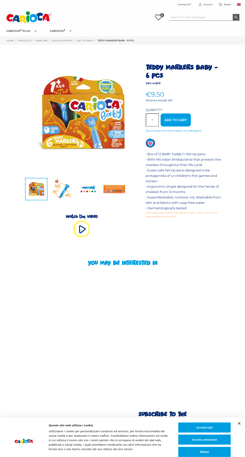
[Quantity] (152, 119)
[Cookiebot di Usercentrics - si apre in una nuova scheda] (24, 450)
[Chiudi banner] (239, 404)
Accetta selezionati (204, 420)
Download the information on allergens (173, 130)
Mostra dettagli (191, 449)
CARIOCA (57, 31)
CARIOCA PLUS (18, 31)
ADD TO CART (176, 120)
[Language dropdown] (239, 4)
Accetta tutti (204, 408)
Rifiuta (204, 432)
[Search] (204, 17)
